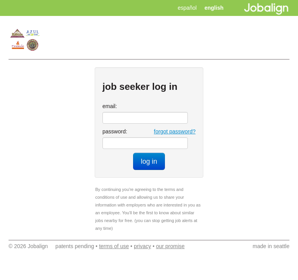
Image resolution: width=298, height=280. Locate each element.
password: (114, 131)
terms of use (114, 246)
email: (109, 106)
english (214, 8)
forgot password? (175, 131)
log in (149, 161)
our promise (170, 246)
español (187, 8)
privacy (142, 246)
